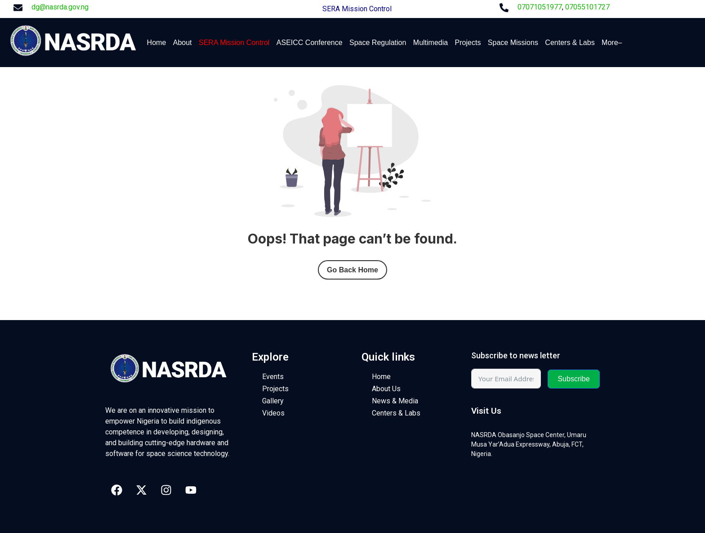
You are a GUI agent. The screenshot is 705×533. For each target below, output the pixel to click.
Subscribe (573, 379)
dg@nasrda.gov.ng (60, 7)
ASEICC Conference (310, 42)
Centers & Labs (569, 42)
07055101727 (587, 7)
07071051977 (540, 7)
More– (612, 42)
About (182, 42)
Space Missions (513, 42)
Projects (468, 42)
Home (156, 42)
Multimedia (430, 42)
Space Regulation (377, 42)
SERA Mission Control (357, 9)
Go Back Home (352, 270)
